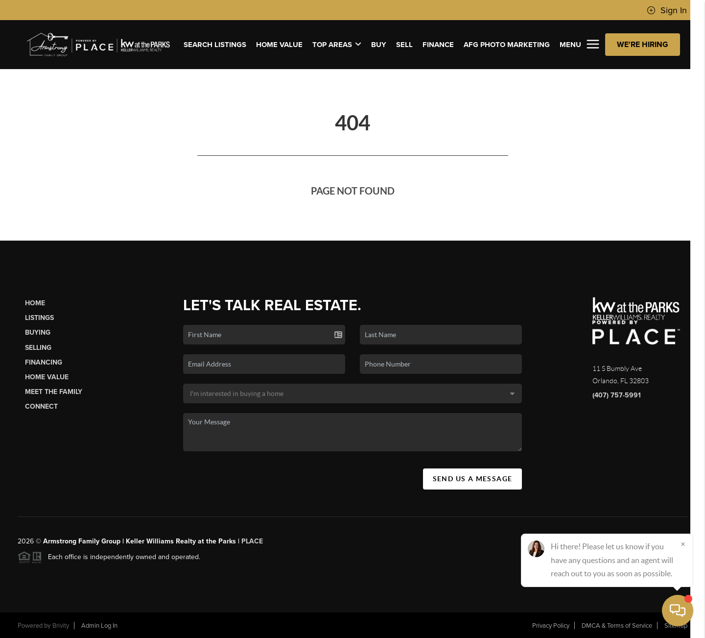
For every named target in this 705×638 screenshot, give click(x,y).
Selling (38, 348)
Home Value (279, 44)
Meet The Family (53, 392)
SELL (404, 44)
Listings (39, 318)
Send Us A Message (473, 479)
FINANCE (438, 44)
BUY (378, 44)
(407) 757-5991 (616, 395)
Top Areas (336, 44)
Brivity (60, 626)
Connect (41, 406)
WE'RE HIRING (642, 44)
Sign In (667, 10)
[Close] (683, 544)
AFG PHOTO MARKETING (507, 44)
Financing (43, 362)
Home (35, 303)
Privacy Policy (550, 626)
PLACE (252, 541)
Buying (37, 332)
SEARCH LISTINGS (215, 44)
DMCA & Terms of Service (617, 626)
